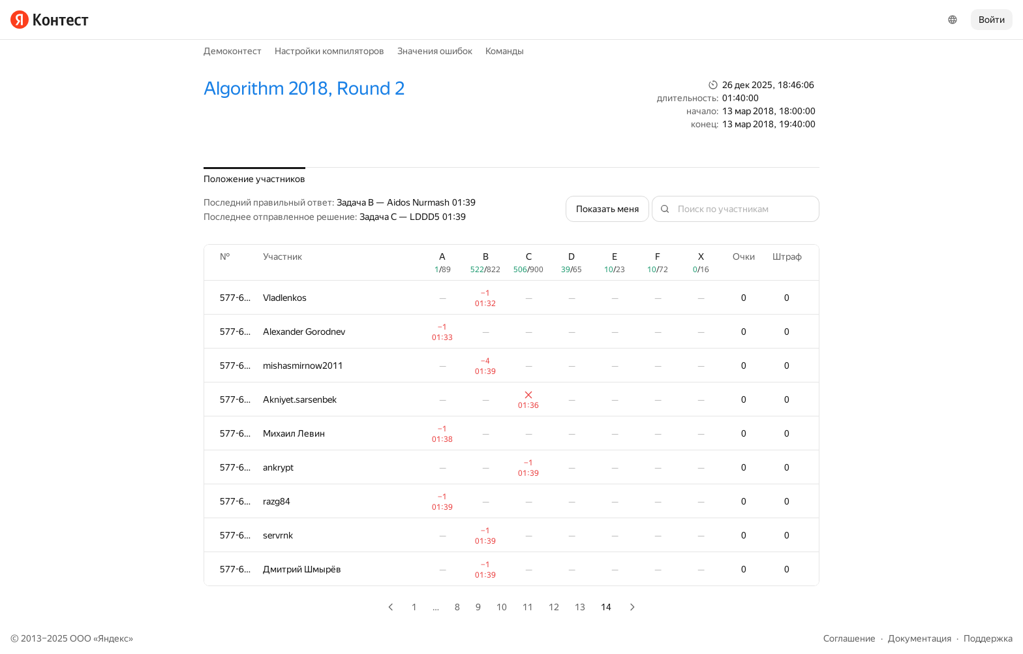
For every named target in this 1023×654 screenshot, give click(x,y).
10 (501, 607)
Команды (504, 51)
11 (528, 607)
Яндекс (113, 638)
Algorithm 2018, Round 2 (304, 88)
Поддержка (988, 638)
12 (554, 607)
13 (580, 607)
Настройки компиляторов (329, 51)
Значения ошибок (434, 51)
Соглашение (849, 638)
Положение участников (254, 179)
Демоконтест (233, 51)
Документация (919, 638)
